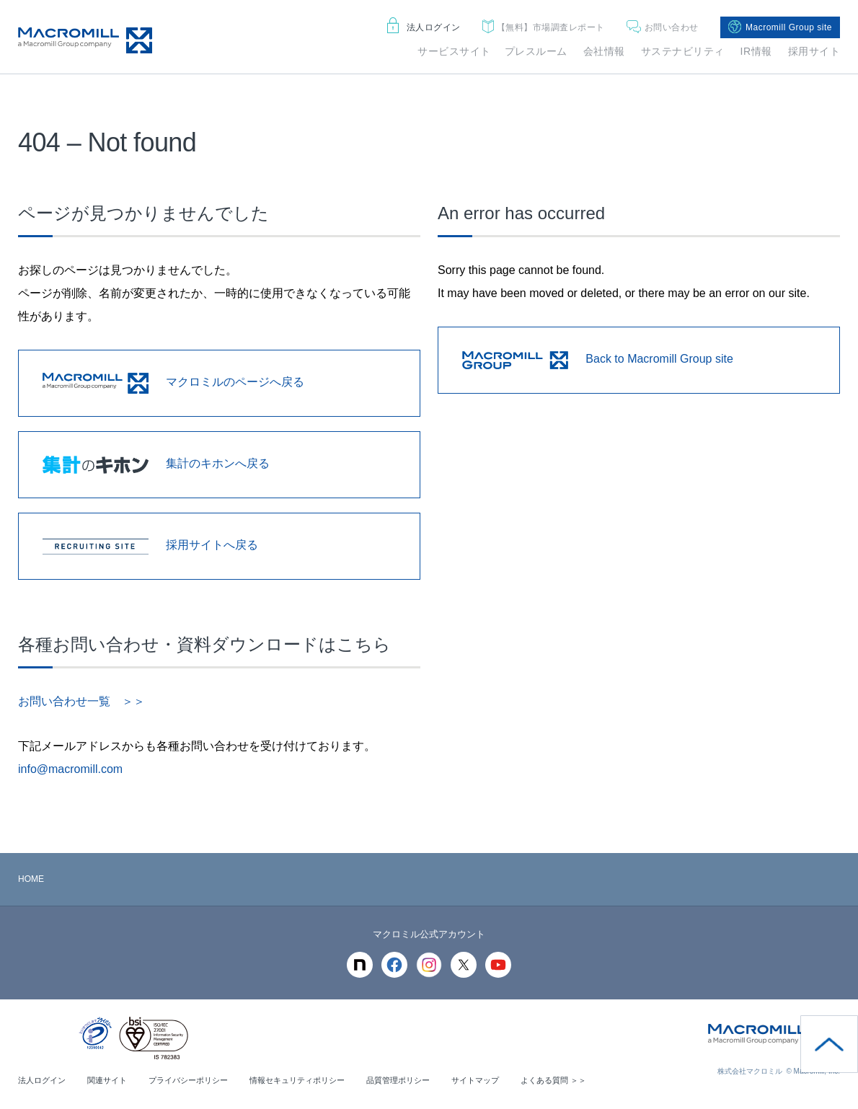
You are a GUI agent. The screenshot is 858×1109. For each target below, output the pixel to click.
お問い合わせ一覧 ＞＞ (81, 701)
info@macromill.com (70, 769)
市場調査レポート (543, 28)
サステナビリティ (683, 51)
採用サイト (814, 51)
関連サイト (113, 1080)
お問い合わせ (663, 28)
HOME (31, 879)
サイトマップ (507, 1080)
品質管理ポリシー (424, 1080)
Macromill (85, 40)
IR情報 (756, 51)
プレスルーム (536, 51)
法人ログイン (424, 27)
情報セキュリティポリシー (316, 1080)
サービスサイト (454, 51)
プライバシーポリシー (199, 1080)
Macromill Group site (780, 27)
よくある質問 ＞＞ (590, 1080)
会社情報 (604, 51)
